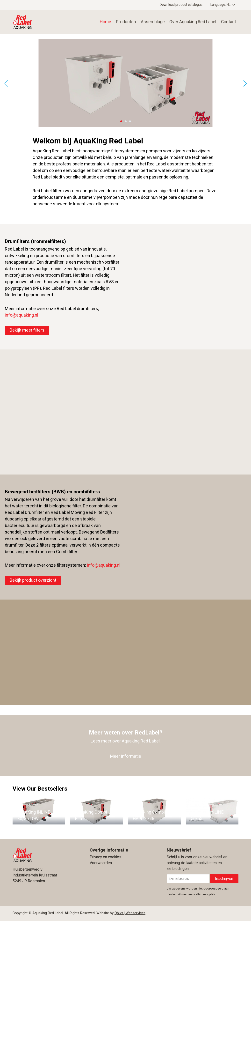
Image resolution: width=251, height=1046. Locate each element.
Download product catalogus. (181, 4)
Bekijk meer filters (27, 330)
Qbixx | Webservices (130, 913)
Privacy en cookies (105, 857)
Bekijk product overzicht (33, 580)
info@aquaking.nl (21, 315)
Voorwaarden (101, 863)
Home (103, 21)
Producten (124, 21)
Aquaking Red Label (39, 22)
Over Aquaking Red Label (192, 21)
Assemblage (151, 21)
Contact (228, 21)
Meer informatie (125, 756)
